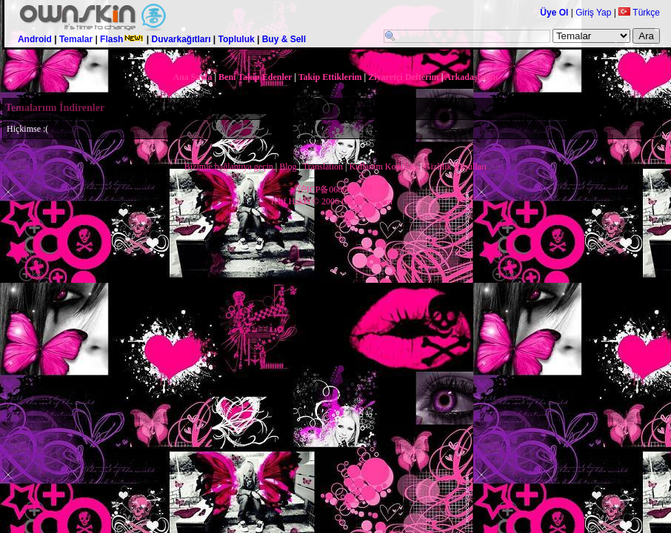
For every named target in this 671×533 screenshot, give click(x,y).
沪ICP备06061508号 (336, 189)
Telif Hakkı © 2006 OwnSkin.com (331, 201)
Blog (287, 166)
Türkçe (639, 12)
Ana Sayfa (192, 77)
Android (35, 39)
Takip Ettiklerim (330, 77)
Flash (122, 39)
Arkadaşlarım (471, 77)
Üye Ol (554, 12)
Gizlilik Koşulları (455, 166)
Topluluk (236, 39)
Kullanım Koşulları (383, 166)
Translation (323, 166)
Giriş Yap (593, 12)
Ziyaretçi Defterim (403, 77)
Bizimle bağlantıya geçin (228, 166)
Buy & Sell (284, 39)
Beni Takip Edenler (255, 77)
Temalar (76, 39)
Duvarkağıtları (180, 39)
